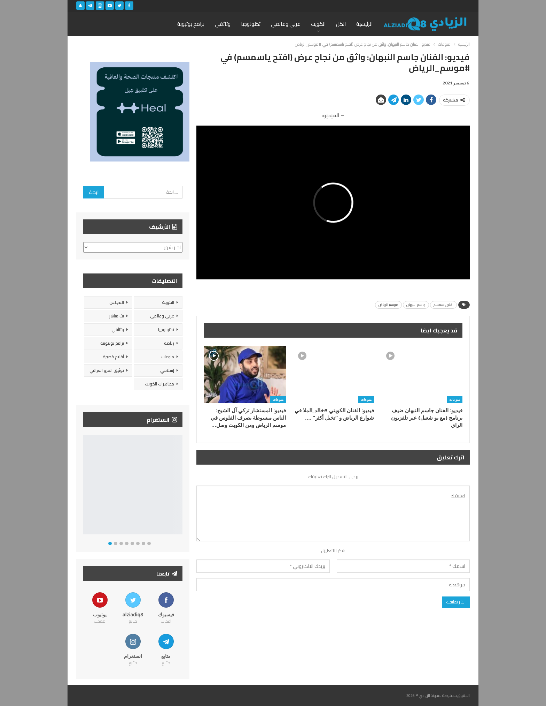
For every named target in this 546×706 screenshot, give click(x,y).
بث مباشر (116, 316)
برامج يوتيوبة (190, 24)
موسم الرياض (388, 304)
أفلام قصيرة (113, 357)
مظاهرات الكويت (159, 384)
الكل (341, 24)
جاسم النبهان (416, 304)
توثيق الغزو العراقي (106, 370)
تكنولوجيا (250, 24)
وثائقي (223, 24)
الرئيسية (364, 24)
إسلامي (167, 370)
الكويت (318, 24)
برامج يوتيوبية (112, 343)
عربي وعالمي (286, 24)
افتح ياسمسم (443, 304)
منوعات (454, 399)
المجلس (116, 302)
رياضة (169, 343)
